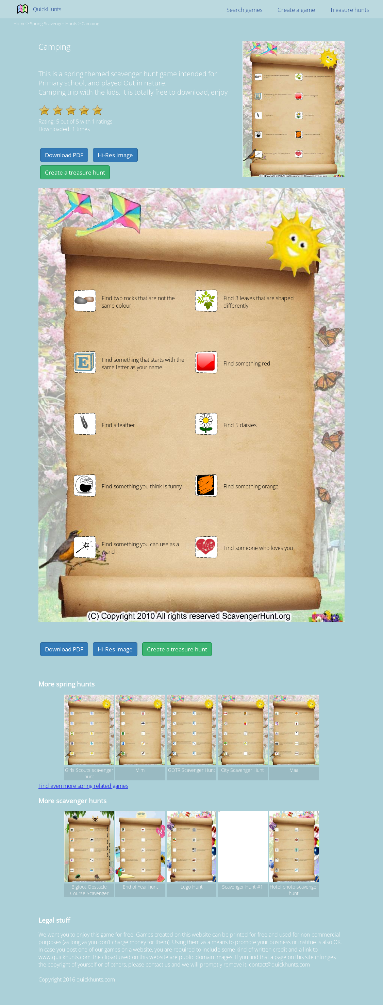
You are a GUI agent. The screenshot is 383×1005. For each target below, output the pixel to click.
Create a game (296, 10)
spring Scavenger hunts (53, 23)
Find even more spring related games (83, 786)
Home (20, 23)
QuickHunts (47, 9)
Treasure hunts (349, 10)
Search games (245, 10)
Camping (90, 23)
